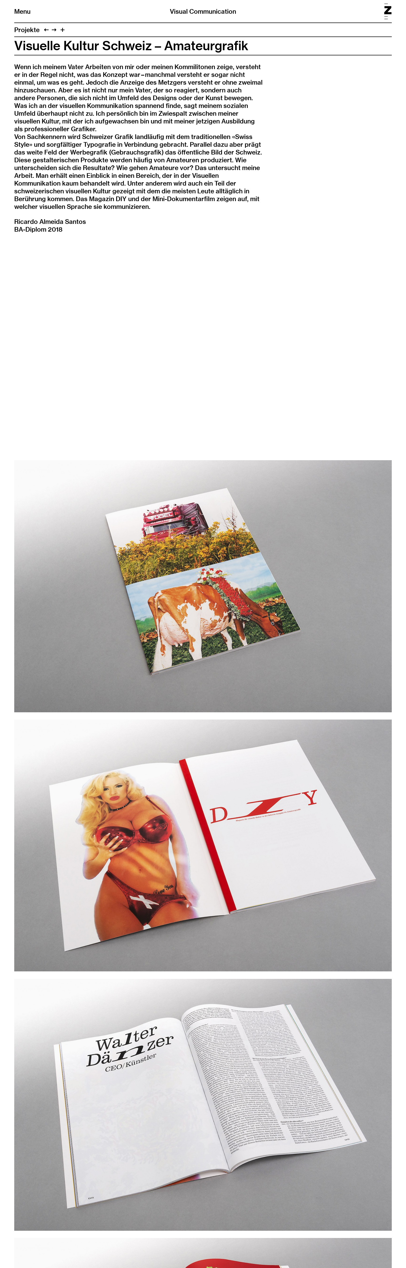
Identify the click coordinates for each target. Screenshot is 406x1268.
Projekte (27, 30)
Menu (22, 11)
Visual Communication (203, 11)
